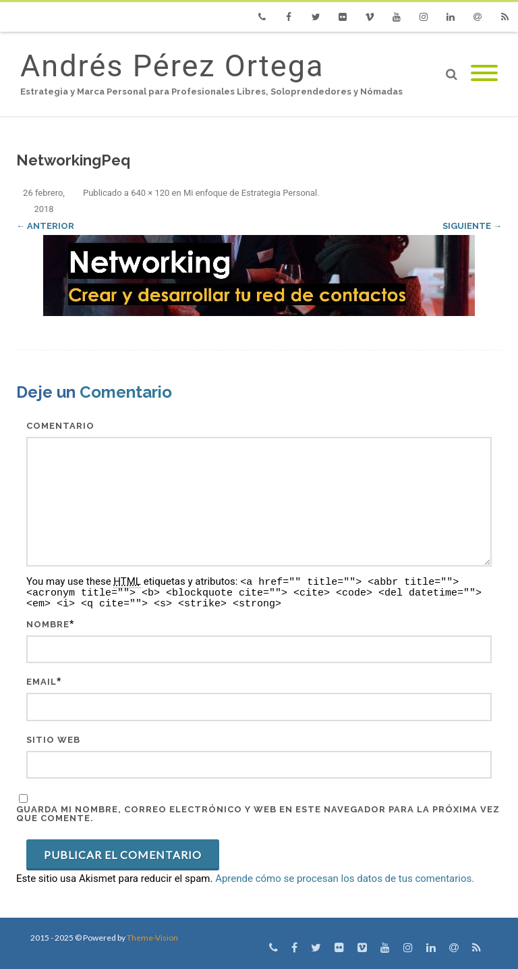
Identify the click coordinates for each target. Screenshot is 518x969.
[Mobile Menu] (484, 74)
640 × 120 (150, 193)
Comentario (60, 425)
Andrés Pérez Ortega (172, 66)
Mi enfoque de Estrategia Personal (250, 193)
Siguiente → (472, 226)
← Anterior (45, 226)
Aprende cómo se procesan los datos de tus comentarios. (344, 878)
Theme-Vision (152, 938)
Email (41, 681)
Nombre (47, 624)
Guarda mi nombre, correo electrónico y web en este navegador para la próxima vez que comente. (258, 813)
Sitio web (53, 739)
